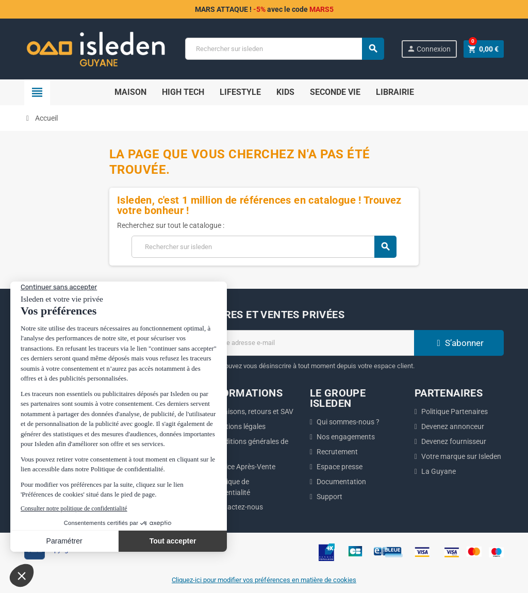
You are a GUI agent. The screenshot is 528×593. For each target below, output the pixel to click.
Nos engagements (346, 437)
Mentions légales (239, 426)
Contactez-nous (237, 507)
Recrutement (337, 452)
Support (329, 496)
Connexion (429, 48)
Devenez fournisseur (453, 441)
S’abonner (459, 343)
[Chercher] (284, 49)
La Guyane (438, 471)
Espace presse (339, 467)
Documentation (341, 481)
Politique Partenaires (454, 411)
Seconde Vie (335, 92)
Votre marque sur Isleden (461, 456)
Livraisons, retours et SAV (252, 411)
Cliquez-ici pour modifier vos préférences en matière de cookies (264, 580)
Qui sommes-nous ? (348, 422)
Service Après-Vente (243, 467)
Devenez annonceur (452, 426)
